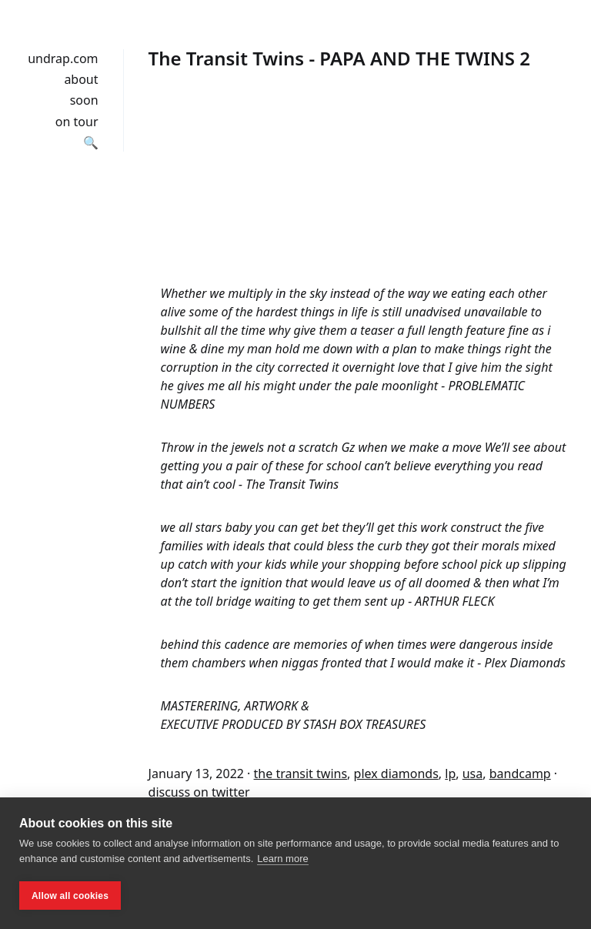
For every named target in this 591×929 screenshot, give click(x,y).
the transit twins (301, 773)
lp (450, 773)
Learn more (282, 858)
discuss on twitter (199, 792)
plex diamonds (396, 773)
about (81, 79)
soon (84, 100)
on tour (76, 121)
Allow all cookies (70, 896)
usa (472, 773)
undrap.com (63, 58)
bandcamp (520, 773)
